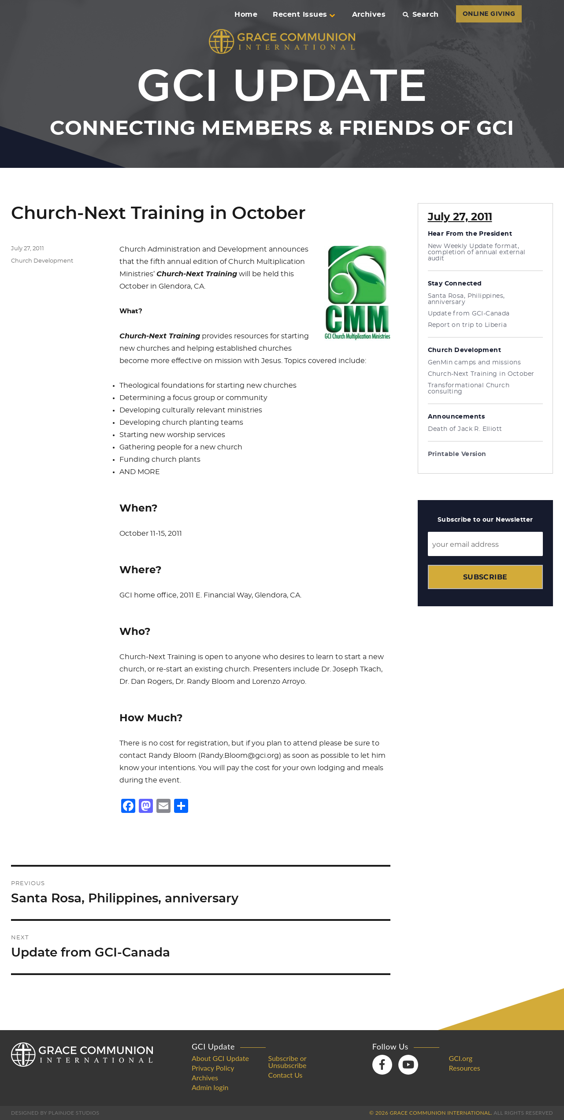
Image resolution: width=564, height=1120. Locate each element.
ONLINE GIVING (489, 14)
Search (420, 14)
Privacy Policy (213, 1068)
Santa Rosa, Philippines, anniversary (466, 299)
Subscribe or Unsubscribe (287, 1062)
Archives (369, 14)
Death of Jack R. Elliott (465, 429)
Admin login (210, 1087)
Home (245, 14)
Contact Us (285, 1075)
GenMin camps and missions (474, 363)
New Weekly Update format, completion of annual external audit (477, 252)
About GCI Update (220, 1058)
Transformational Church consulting (469, 388)
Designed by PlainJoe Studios (55, 1112)
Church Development (42, 261)
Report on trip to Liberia (467, 325)
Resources (464, 1068)
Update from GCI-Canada (469, 314)
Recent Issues (303, 14)
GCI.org (460, 1058)
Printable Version (457, 454)
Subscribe (485, 577)
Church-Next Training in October (481, 374)
